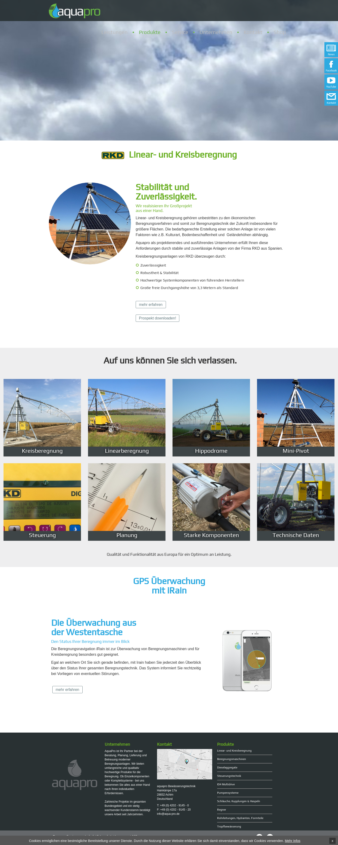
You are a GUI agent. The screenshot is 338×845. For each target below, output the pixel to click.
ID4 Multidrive (226, 784)
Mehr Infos (292, 841)
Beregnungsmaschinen (231, 759)
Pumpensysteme (227, 792)
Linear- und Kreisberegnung (234, 750)
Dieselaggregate (227, 767)
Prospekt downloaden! (157, 318)
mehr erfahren (151, 305)
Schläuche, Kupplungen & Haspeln (238, 801)
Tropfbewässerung (229, 826)
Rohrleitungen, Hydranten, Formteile (240, 818)
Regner (221, 809)
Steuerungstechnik (229, 776)
